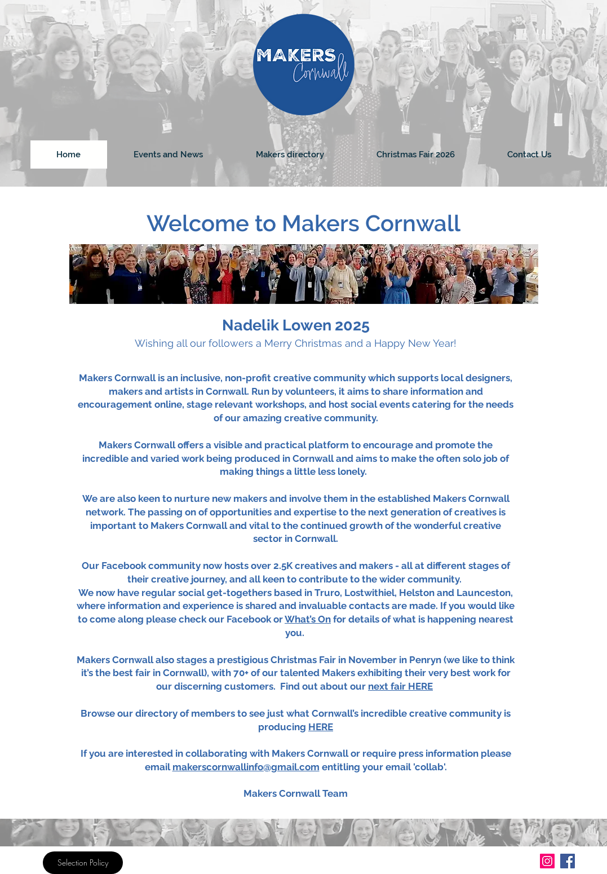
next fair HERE (400, 686)
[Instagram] (547, 861)
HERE (320, 726)
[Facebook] (567, 861)
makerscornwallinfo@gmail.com (246, 767)
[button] (289, 154)
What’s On (308, 619)
